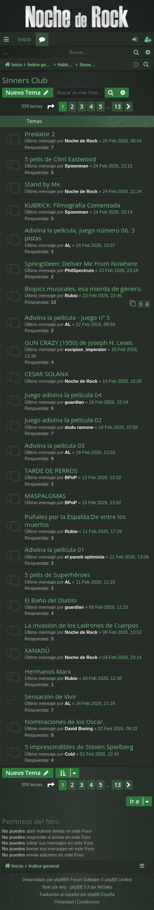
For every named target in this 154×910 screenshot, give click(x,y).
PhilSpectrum (79, 270)
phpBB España (101, 894)
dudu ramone (79, 427)
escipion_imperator (85, 349)
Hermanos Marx (48, 671)
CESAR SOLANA (47, 374)
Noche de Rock (81, 140)
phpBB (60, 879)
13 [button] (117, 106)
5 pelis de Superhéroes (57, 574)
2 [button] (72, 106)
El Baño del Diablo (50, 600)
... (5, 52)
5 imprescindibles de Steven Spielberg (79, 746)
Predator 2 (40, 134)
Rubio (71, 295)
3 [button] (81, 106)
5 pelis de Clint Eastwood (60, 159)
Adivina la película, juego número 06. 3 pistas (80, 234)
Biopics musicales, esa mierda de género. (84, 288)
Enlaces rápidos (8, 40)
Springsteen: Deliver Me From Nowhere (81, 263)
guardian (74, 402)
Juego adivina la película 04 (63, 395)
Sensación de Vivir (50, 696)
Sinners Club (25, 80)
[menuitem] (146, 64)
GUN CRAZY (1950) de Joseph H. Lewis (79, 342)
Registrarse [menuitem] (149, 40)
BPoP (71, 477)
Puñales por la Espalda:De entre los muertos (75, 520)
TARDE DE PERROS (51, 470)
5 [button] (100, 106)
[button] (50, 107)
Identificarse (33, 52)
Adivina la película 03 (55, 445)
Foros (43, 40)
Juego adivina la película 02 (63, 420)
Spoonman (76, 165)
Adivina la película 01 (55, 549)
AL (68, 245)
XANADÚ (37, 650)
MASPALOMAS (45, 495)
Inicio (24, 39)
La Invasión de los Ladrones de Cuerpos (81, 625)
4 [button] (91, 106)
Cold (70, 754)
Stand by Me (42, 184)
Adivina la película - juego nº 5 (67, 317)
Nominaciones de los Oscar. (64, 721)
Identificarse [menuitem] (137, 40)
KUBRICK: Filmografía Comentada (72, 205)
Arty (63, 887)
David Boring (79, 728)
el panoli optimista (85, 556)
